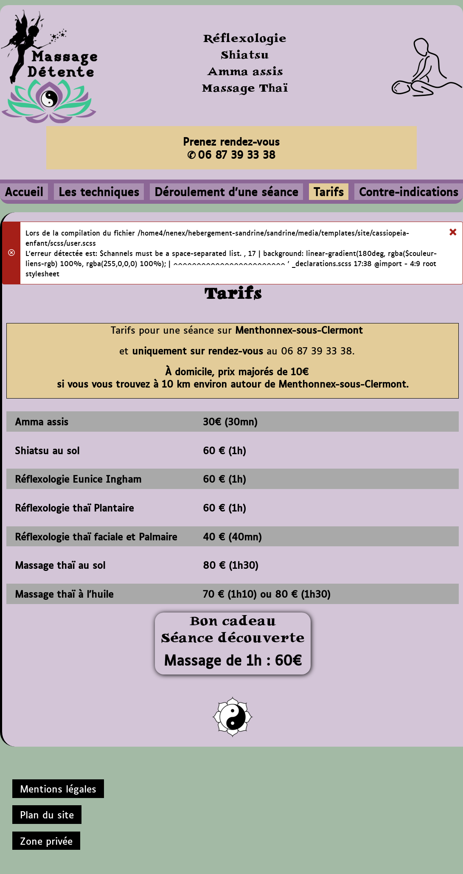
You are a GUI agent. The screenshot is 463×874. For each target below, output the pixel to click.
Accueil (24, 191)
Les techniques (99, 191)
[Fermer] (453, 230)
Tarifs (329, 191)
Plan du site (47, 814)
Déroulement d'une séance (226, 191)
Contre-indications (408, 191)
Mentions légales (58, 788)
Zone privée (46, 840)
